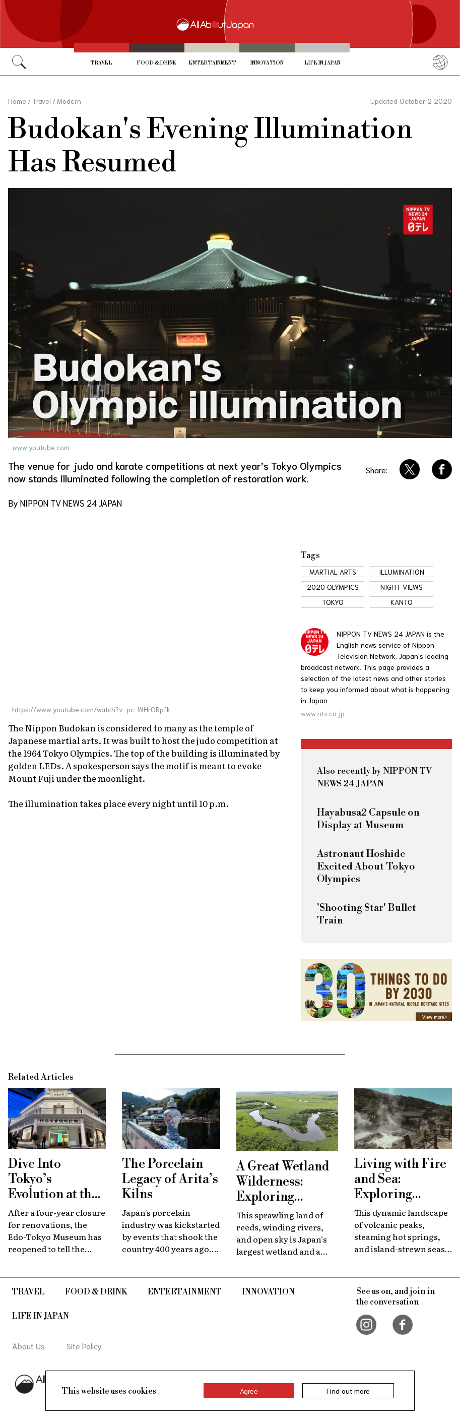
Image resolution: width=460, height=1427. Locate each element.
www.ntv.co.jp (323, 713)
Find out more (348, 1390)
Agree (249, 1390)
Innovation (267, 63)
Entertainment (212, 63)
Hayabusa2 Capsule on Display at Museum (368, 819)
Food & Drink (156, 63)
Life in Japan (322, 63)
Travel (101, 63)
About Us (28, 1345)
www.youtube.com (41, 447)
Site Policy (84, 1345)
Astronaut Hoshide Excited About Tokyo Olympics (366, 867)
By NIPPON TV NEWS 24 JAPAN (65, 502)
